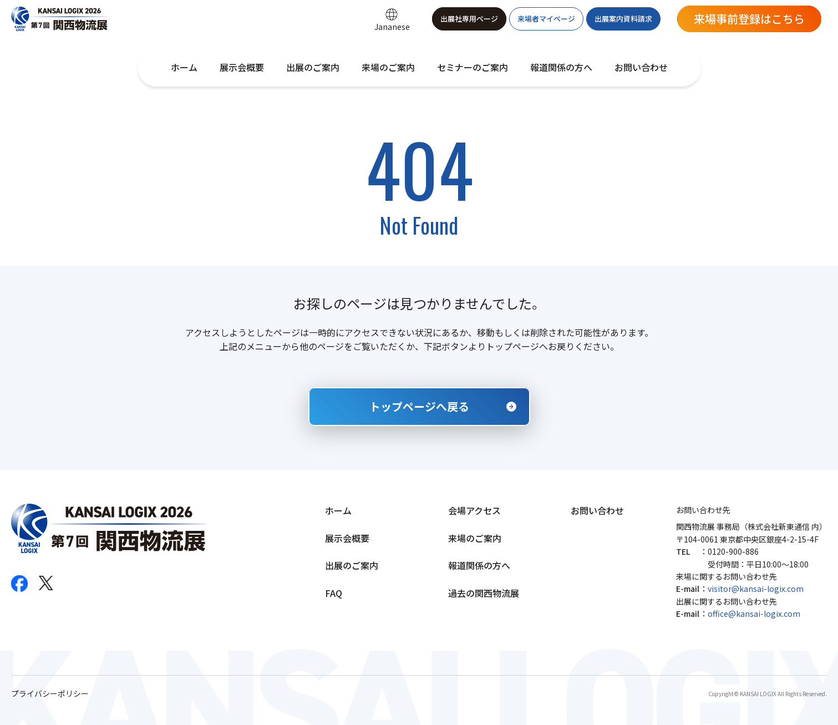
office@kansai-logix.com (754, 613)
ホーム (184, 67)
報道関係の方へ (561, 67)
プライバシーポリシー (50, 693)
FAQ (333, 593)
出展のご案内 (312, 67)
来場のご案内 (388, 67)
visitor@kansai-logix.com (756, 588)
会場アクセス (474, 510)
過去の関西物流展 (483, 593)
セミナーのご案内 (472, 67)
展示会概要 (242, 67)
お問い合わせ (641, 67)
